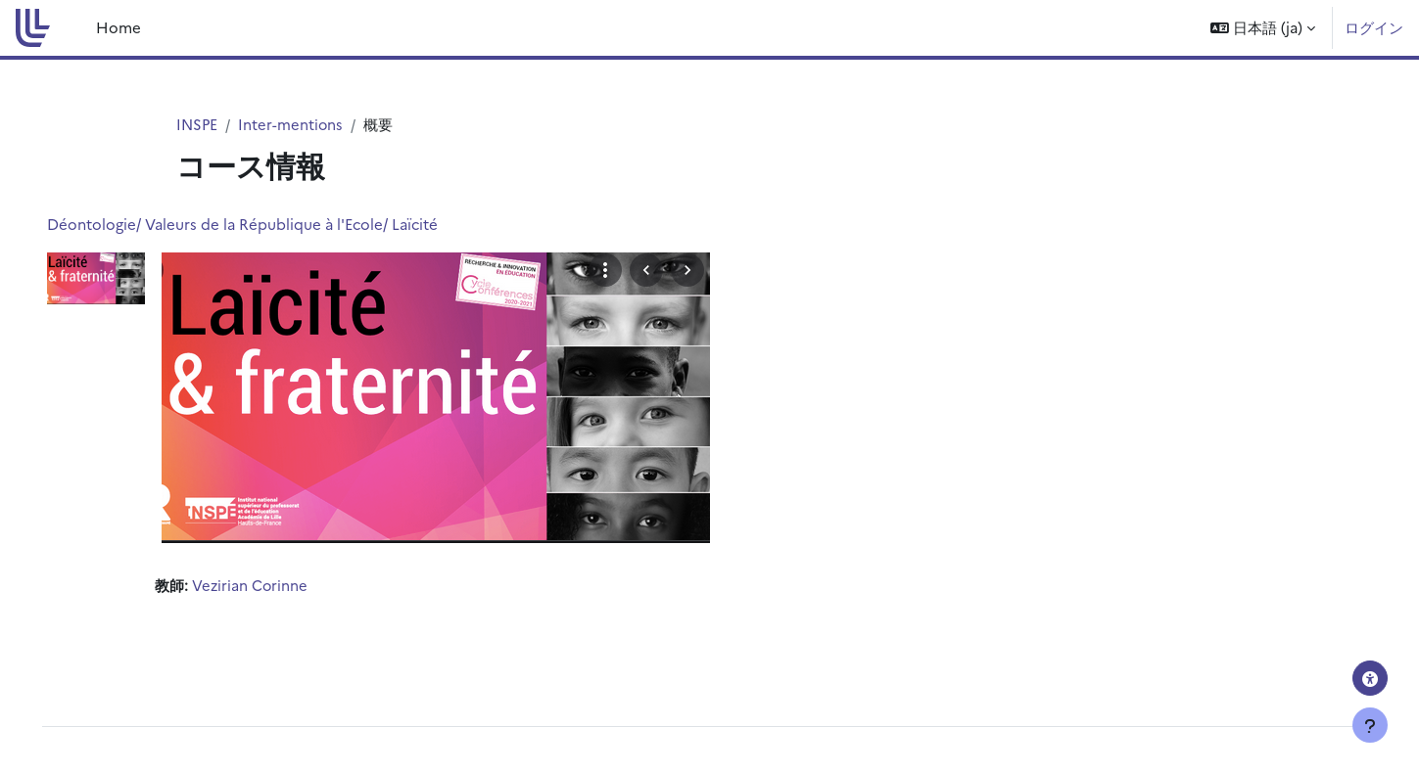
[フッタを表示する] (1370, 725)
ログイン (1374, 27)
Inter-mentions (293, 124)
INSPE (197, 124)
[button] (1263, 28)
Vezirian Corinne (278, 585)
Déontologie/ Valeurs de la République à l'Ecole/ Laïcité (269, 224)
